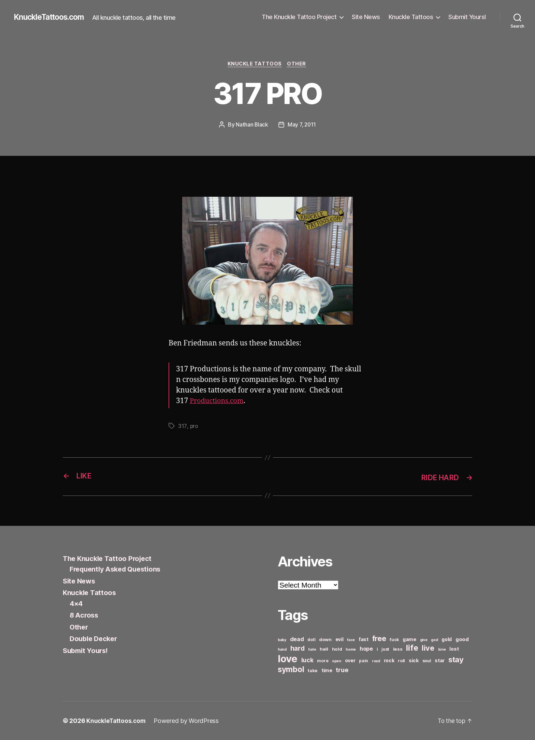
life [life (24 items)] (412, 648)
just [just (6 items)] (385, 649)
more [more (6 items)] (322, 660)
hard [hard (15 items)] (297, 648)
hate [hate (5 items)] (312, 649)
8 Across (85, 615)
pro (194, 426)
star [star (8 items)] (440, 660)
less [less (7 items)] (398, 649)
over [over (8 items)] (350, 660)
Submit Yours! (467, 16)
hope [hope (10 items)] (366, 649)
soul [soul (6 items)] (426, 660)
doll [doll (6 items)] (311, 639)
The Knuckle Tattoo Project (299, 16)
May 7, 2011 (302, 125)
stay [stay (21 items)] (456, 659)
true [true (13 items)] (342, 670)
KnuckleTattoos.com (52, 17)
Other (298, 64)
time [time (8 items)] (326, 670)
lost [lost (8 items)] (454, 649)
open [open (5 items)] (336, 661)
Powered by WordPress (187, 720)
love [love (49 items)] (288, 659)
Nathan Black (251, 125)
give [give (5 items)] (424, 640)
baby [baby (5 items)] (282, 640)
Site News (366, 16)
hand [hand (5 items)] (282, 649)
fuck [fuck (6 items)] (394, 639)
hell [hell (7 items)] (324, 649)
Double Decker (95, 639)
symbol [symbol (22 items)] (291, 669)
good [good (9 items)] (462, 639)
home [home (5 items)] (351, 649)
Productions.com (218, 401)
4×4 (77, 603)
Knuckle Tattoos (411, 16)
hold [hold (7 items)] (337, 649)
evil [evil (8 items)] (339, 639)
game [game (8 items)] (409, 639)
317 (182, 426)
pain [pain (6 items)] (363, 660)
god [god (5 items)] (434, 640)
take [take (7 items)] (313, 670)
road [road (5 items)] (376, 661)
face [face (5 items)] (351, 640)
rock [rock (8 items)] (389, 660)
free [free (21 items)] (379, 638)
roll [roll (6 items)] (401, 660)
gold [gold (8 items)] (447, 639)
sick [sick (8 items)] (414, 660)
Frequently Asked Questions (118, 569)
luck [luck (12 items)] (307, 660)
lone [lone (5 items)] (442, 649)
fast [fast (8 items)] (363, 639)
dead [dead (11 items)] (297, 639)
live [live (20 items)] (428, 647)
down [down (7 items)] (325, 639)
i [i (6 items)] (377, 649)
